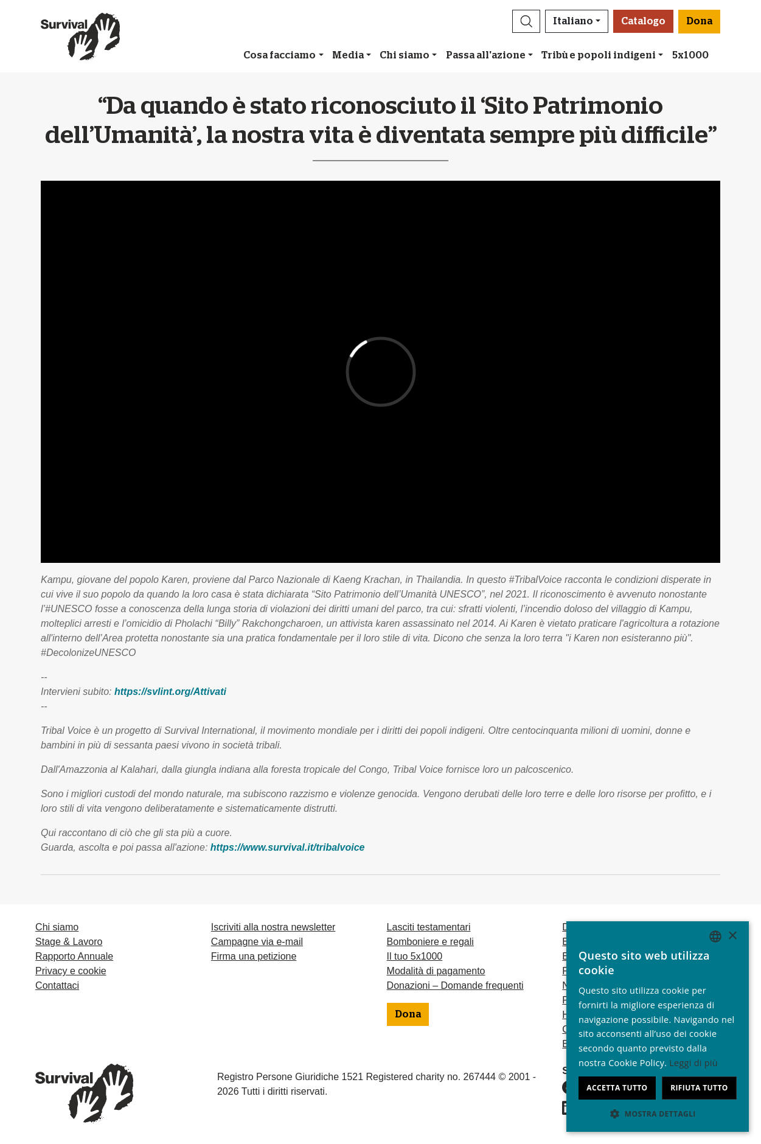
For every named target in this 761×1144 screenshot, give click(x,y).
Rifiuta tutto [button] (699, 1088)
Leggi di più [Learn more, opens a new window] (693, 1063)
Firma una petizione (254, 956)
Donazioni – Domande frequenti (455, 985)
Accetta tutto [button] (616, 1088)
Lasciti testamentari (429, 927)
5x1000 (690, 55)
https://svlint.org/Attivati (170, 691)
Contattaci (57, 985)
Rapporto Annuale (74, 956)
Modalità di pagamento (436, 971)
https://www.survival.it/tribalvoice (287, 847)
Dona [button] (699, 21)
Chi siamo (404, 55)
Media (348, 55)
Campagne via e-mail (257, 941)
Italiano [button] (573, 21)
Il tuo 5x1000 (415, 956)
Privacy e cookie (70, 971)
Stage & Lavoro (68, 941)
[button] (526, 21)
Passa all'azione (486, 55)
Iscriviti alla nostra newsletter (273, 927)
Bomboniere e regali (430, 941)
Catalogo (643, 21)
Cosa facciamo (279, 55)
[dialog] (657, 1026)
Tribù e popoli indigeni (598, 55)
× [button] (732, 936)
